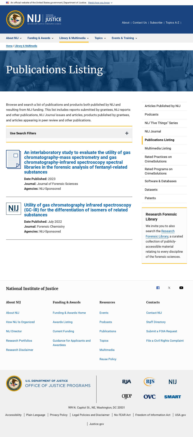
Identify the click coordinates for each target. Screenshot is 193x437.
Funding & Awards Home (69, 312)
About (125, 22)
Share (187, 25)
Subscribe (156, 22)
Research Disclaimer (19, 350)
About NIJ (12, 312)
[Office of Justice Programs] (15, 19)
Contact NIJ (154, 312)
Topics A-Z (172, 22)
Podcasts (106, 322)
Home (9, 45)
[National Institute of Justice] (172, 385)
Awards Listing (63, 322)
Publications (108, 331)
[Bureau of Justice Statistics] (150, 387)
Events (104, 312)
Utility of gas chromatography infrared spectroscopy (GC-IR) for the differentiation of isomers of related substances (77, 209)
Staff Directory (156, 322)
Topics (104, 340)
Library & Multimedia (26, 45)
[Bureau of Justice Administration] (126, 384)
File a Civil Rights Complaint (165, 340)
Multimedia (107, 350)
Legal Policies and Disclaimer (91, 415)
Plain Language (35, 415)
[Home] (44, 19)
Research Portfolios (19, 340)
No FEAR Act (122, 415)
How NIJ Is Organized (20, 322)
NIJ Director (14, 331)
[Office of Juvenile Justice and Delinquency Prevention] (127, 400)
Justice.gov (96, 424)
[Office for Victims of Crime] (150, 399)
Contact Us (140, 22)
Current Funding (63, 331)
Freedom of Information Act (152, 415)
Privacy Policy (58, 415)
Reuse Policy (108, 359)
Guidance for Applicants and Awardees (72, 343)
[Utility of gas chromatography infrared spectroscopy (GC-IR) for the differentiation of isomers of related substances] (13, 209)
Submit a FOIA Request (161, 331)
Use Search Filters (23, 133)
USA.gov (180, 415)
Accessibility (13, 415)
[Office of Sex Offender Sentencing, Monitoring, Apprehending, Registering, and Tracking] (172, 399)
